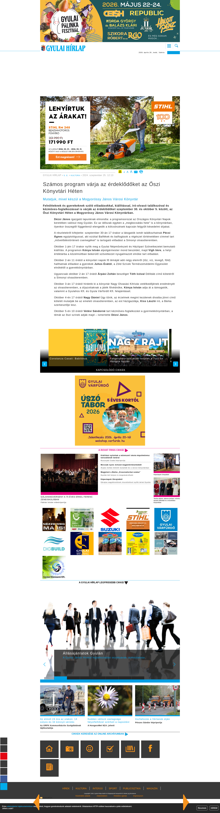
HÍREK (66, 802)
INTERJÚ (98, 802)
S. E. (66, 175)
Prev (58, 673)
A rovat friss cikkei (107, 450)
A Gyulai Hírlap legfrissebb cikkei (95, 588)
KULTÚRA (77, 175)
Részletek (202, 808)
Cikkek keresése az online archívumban (90, 747)
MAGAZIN (152, 802)
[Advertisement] (110, 75)
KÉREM (214, 808)
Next (176, 673)
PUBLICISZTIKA (132, 802)
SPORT (113, 802)
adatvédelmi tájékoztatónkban (20, 806)
